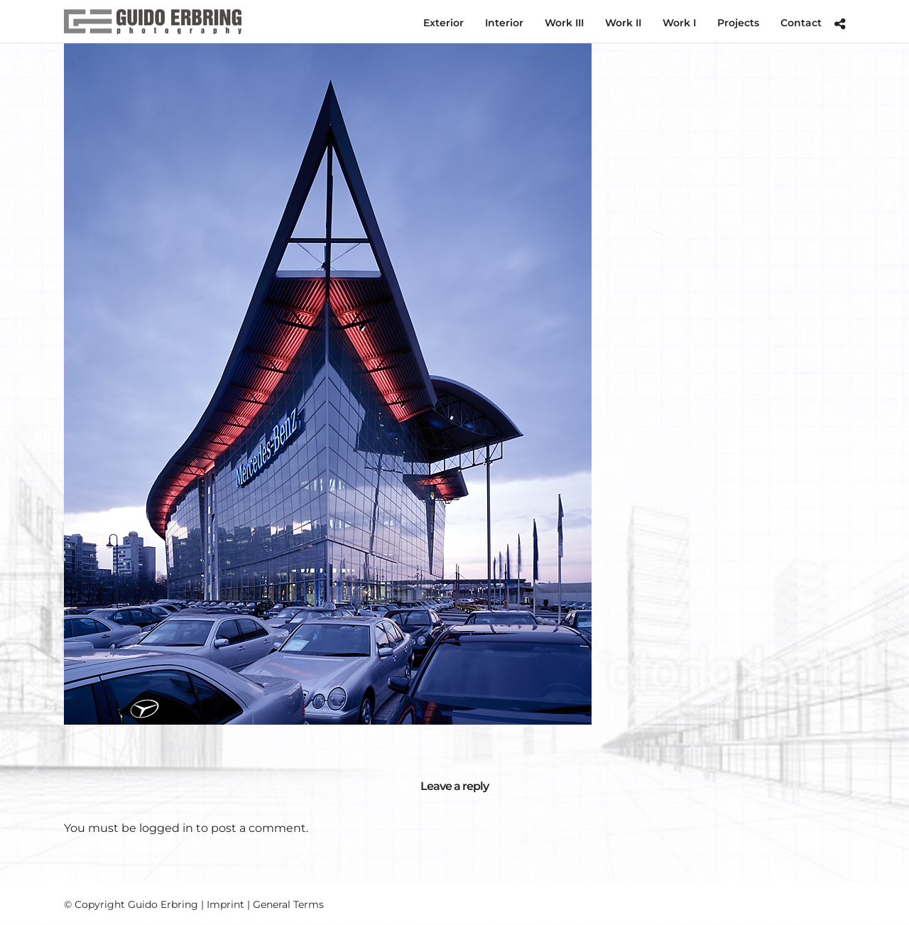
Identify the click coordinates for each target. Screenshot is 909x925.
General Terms (288, 904)
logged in (166, 828)
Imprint (225, 904)
